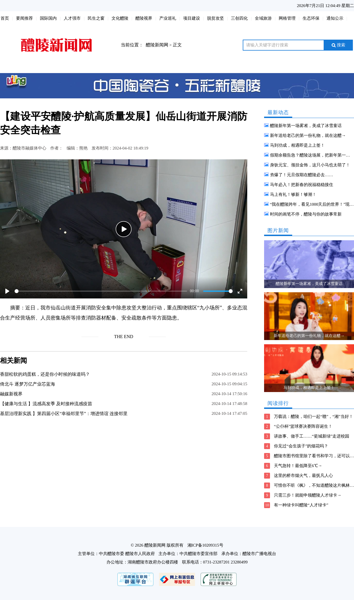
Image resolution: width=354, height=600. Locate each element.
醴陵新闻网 (157, 44)
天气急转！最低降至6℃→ (298, 465)
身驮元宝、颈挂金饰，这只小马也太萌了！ (310, 165)
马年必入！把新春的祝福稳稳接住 (301, 184)
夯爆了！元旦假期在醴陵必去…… (301, 175)
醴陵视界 (143, 18)
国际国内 (48, 18)
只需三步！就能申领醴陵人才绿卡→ (307, 495)
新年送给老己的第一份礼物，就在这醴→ (308, 135)
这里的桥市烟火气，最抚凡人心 (303, 475)
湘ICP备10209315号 (205, 545)
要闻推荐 (24, 18)
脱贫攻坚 (215, 18)
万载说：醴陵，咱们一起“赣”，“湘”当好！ (313, 416)
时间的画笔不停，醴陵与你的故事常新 (306, 214)
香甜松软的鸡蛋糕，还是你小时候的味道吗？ (45, 374)
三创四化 (239, 18)
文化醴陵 (120, 18)
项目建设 (191, 18)
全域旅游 (263, 18)
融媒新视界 (11, 393)
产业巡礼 (167, 18)
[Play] (7, 291)
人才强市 (72, 18)
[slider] (101, 291)
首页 (5, 18)
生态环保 (311, 18)
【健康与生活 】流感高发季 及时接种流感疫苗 (46, 403)
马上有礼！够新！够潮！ (293, 194)
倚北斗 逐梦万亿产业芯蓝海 (27, 384)
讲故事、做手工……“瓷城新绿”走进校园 (311, 436)
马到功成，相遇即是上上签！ (297, 145)
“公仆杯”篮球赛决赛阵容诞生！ (303, 426)
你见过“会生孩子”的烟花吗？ (301, 446)
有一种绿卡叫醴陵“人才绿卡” (301, 505)
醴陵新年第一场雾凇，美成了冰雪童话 (306, 125)
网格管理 (287, 18)
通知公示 (334, 18)
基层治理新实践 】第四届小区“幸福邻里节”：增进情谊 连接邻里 (64, 413)
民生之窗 (96, 18)
